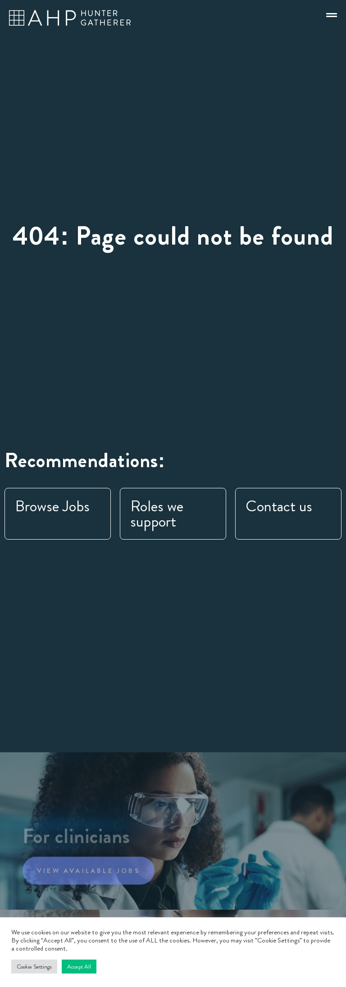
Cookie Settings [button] (34, 966)
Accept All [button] (79, 966)
